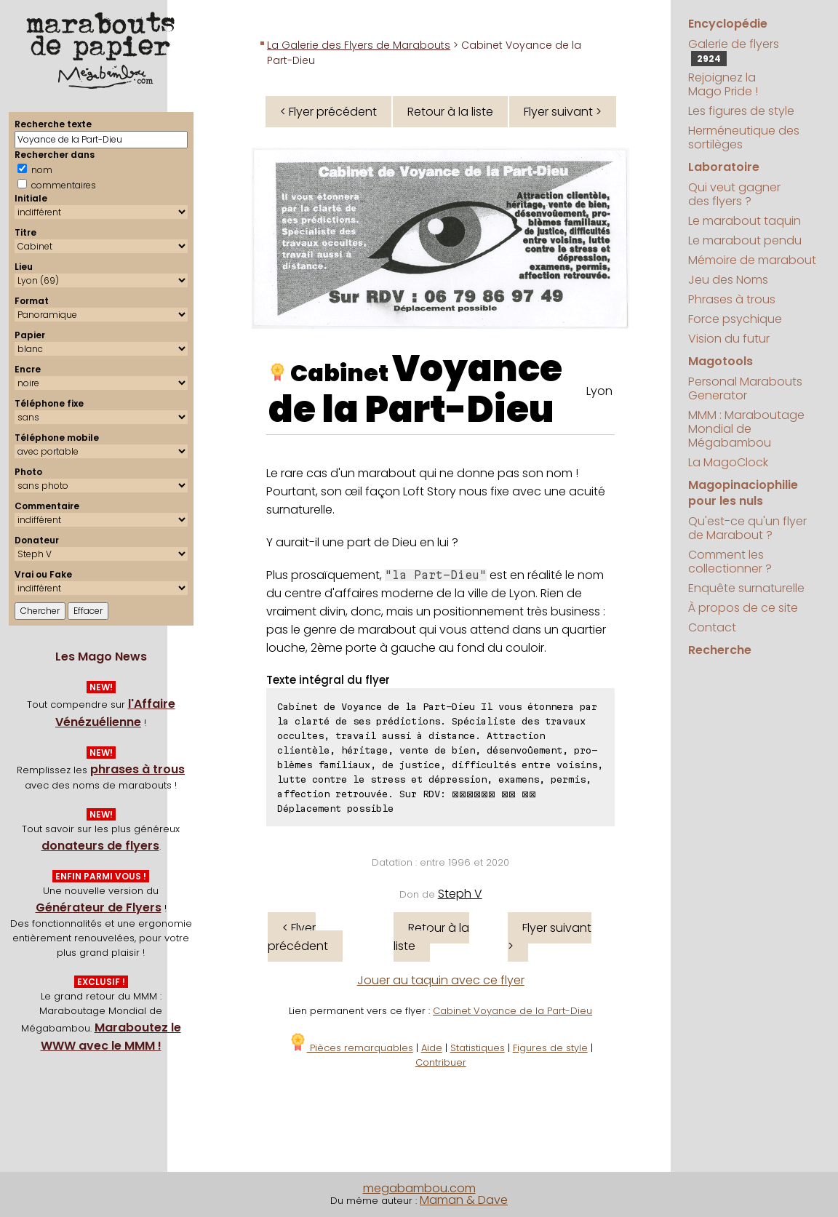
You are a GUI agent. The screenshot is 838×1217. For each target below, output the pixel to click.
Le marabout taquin (744, 220)
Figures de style (550, 1048)
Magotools (720, 361)
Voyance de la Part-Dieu (415, 389)
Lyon (599, 391)
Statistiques (477, 1048)
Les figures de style (741, 111)
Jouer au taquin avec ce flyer (440, 980)
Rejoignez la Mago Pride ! (723, 84)
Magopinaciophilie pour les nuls (743, 492)
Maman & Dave (464, 1200)
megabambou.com (419, 1188)
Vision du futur (729, 338)
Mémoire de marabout (752, 260)
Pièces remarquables (351, 1048)
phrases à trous (137, 769)
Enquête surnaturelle (746, 588)
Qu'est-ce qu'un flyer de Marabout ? (747, 528)
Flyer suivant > (563, 111)
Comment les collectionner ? (730, 561)
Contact (712, 627)
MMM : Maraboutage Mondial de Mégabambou (746, 429)
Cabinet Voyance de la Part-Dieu (512, 1011)
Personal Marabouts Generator (745, 388)
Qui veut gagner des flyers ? (734, 194)
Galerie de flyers (733, 51)
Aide (431, 1048)
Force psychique (735, 319)
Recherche (719, 650)
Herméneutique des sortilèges (743, 137)
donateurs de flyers (100, 845)
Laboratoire (723, 167)
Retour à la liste (450, 111)
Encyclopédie (727, 23)
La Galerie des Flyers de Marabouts (358, 45)
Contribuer (440, 1062)
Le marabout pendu (745, 240)
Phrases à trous (731, 299)
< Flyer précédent (328, 111)
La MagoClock (728, 462)
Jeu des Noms (728, 279)
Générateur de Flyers (98, 907)
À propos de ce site (743, 607)
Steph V (460, 893)
